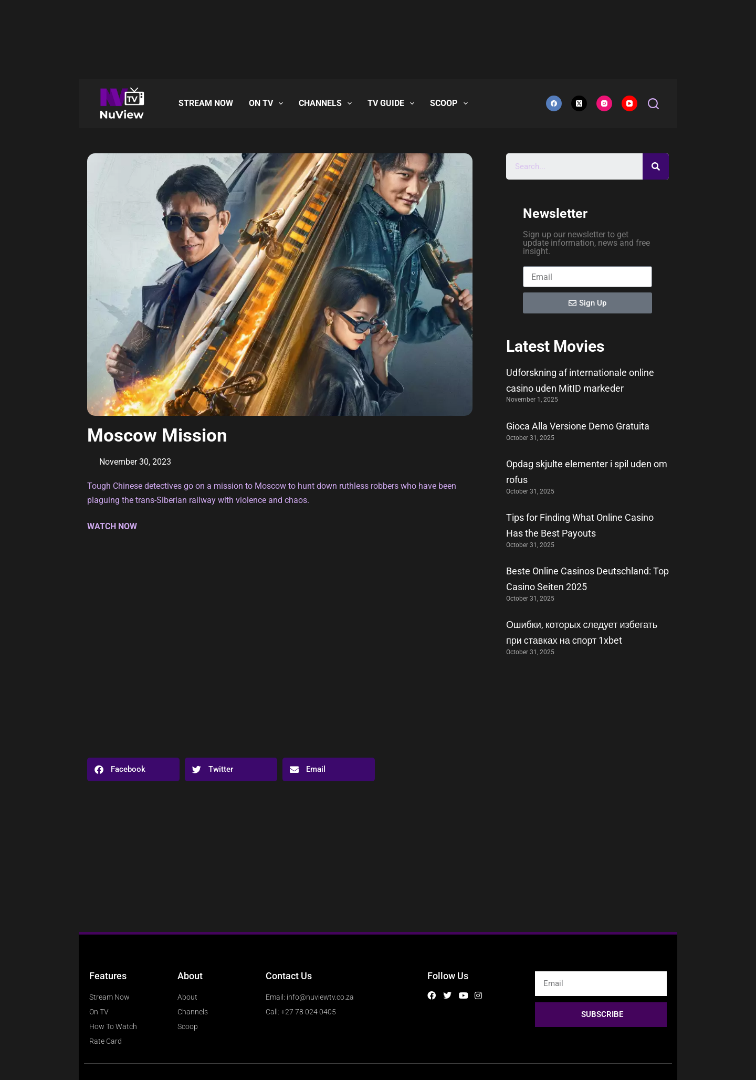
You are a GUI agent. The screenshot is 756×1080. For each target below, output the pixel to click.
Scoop (450, 103)
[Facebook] (554, 103)
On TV (268, 103)
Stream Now (205, 103)
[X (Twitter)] (579, 103)
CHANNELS (327, 103)
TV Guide (393, 103)
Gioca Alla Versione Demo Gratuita (577, 426)
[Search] (653, 103)
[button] (133, 769)
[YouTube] (629, 103)
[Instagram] (604, 103)
